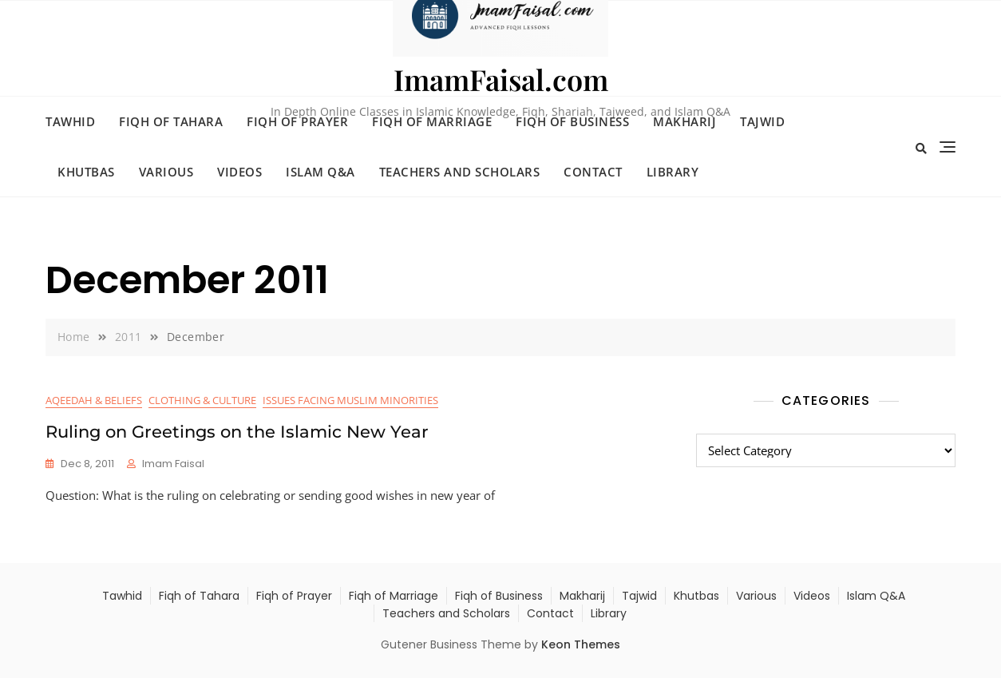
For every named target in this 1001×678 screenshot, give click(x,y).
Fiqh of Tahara (171, 121)
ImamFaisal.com (501, 79)
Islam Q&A (320, 172)
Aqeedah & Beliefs (94, 400)
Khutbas (86, 172)
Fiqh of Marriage (432, 121)
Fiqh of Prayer (297, 121)
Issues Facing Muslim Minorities (350, 400)
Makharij (684, 121)
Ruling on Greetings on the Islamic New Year (237, 432)
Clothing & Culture (202, 400)
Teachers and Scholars (459, 172)
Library (673, 172)
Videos (239, 172)
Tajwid (762, 121)
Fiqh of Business (572, 121)
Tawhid (70, 121)
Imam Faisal (173, 463)
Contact (593, 172)
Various (166, 172)
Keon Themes (580, 644)
